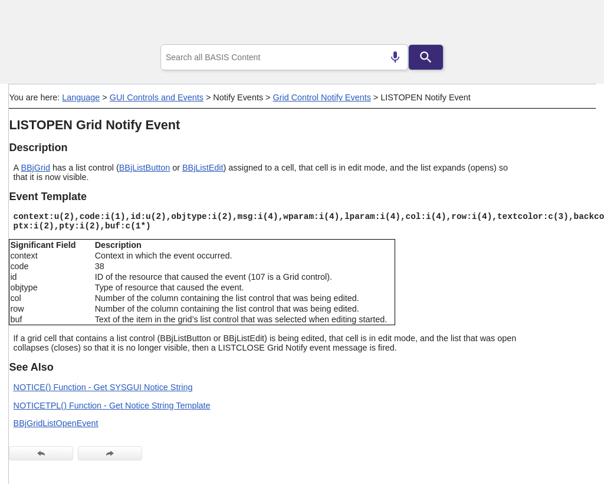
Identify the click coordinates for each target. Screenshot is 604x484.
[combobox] (284, 57)
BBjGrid (35, 167)
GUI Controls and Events (156, 97)
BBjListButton (144, 167)
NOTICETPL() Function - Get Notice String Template (112, 405)
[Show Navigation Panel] (571, 24)
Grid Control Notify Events (321, 97)
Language (81, 97)
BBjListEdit (203, 167)
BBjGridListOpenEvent (56, 423)
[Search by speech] (395, 57)
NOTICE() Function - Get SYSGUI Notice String (103, 387)
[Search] (426, 57)
